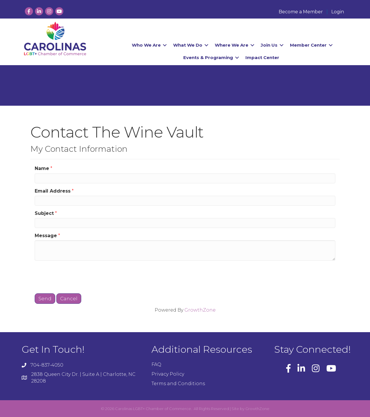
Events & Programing (208, 57)
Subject (44, 213)
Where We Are (231, 45)
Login (337, 12)
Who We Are (146, 45)
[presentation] (79, 276)
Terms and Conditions (178, 383)
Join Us (269, 45)
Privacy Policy (167, 374)
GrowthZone (200, 310)
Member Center (308, 45)
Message (46, 235)
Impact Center (262, 57)
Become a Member (301, 12)
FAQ (156, 364)
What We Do (187, 45)
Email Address (53, 191)
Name (42, 168)
